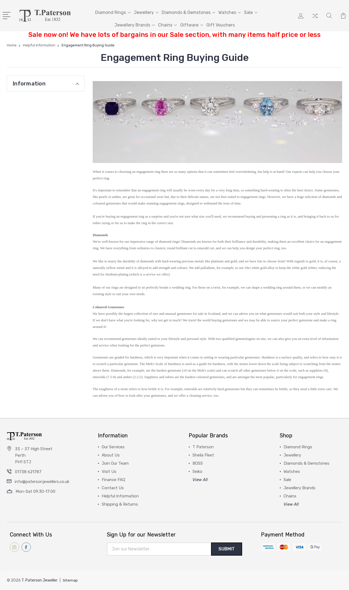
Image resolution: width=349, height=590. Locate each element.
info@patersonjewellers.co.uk (42, 481)
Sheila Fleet (203, 455)
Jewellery (146, 12)
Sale (250, 12)
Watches (229, 12)
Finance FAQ (113, 479)
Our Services (113, 446)
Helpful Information (120, 496)
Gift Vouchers (220, 25)
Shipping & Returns (120, 504)
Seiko (197, 471)
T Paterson (203, 446)
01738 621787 (28, 471)
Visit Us (109, 471)
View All (200, 479)
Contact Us (113, 487)
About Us (111, 455)
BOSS (197, 463)
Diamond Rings (113, 12)
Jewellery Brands (135, 25)
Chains (167, 25)
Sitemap (70, 580)
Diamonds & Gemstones (188, 12)
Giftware (191, 25)
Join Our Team (115, 463)
